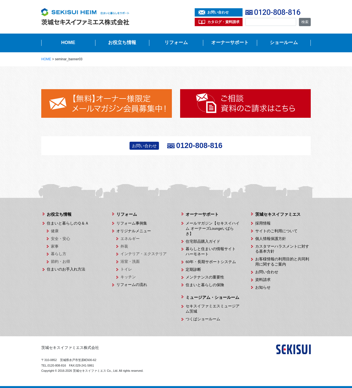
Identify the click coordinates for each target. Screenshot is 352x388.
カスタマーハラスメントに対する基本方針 (282, 249)
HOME (68, 42)
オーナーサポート (230, 42)
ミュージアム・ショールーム (212, 297)
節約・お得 (60, 261)
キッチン (128, 277)
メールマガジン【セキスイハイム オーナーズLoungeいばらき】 (213, 228)
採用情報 (263, 223)
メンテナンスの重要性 (205, 277)
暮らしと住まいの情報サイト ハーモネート (213, 251)
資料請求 (263, 280)
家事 (55, 246)
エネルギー (130, 239)
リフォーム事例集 (131, 223)
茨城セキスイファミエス (278, 214)
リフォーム (176, 42)
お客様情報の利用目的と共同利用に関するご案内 (282, 261)
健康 (55, 231)
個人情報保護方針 (270, 239)
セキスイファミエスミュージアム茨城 (213, 308)
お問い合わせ (218, 12)
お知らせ (263, 287)
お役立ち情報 (122, 42)
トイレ (126, 269)
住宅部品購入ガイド (203, 241)
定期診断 (193, 269)
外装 (124, 246)
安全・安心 (60, 239)
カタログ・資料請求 (223, 22)
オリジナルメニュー (133, 231)
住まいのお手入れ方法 (66, 269)
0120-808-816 (277, 12)
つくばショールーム (203, 319)
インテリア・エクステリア (143, 254)
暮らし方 (58, 254)
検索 (305, 22)
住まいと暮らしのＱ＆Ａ (68, 223)
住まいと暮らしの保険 (205, 285)
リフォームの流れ (131, 285)
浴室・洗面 (130, 261)
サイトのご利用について (276, 231)
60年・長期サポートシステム (211, 262)
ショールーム (284, 42)
